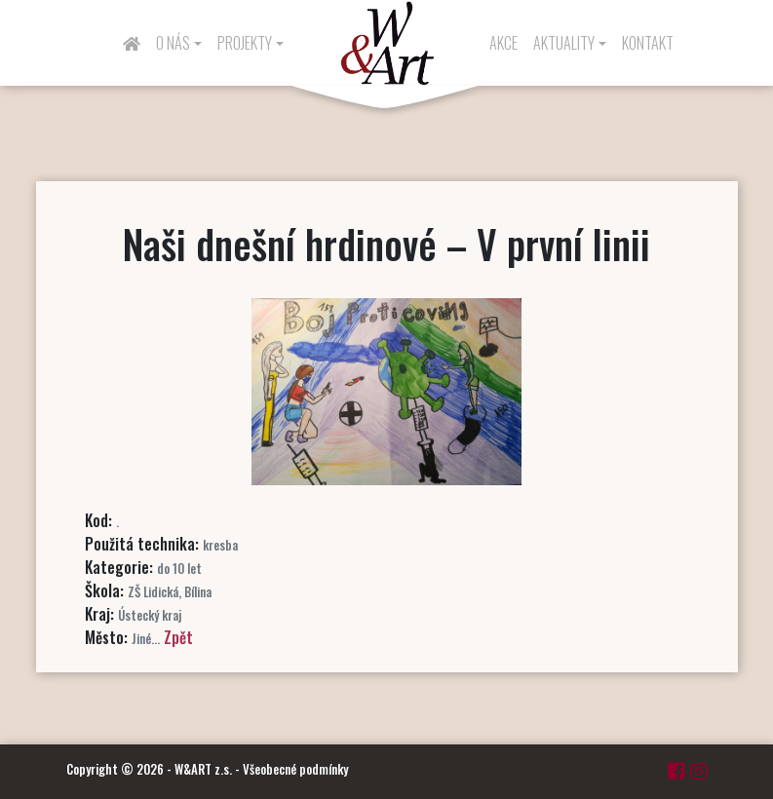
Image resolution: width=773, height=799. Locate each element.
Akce (503, 43)
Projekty (244, 43)
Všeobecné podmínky (295, 769)
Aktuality (564, 43)
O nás (173, 43)
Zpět (178, 637)
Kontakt (648, 43)
